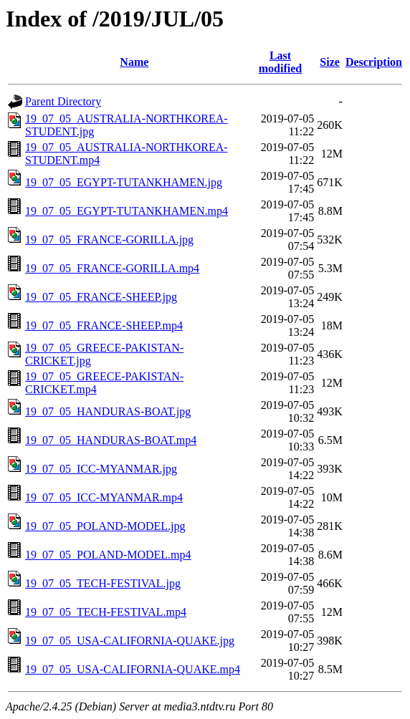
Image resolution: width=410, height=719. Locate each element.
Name (134, 62)
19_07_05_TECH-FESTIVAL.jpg (103, 583)
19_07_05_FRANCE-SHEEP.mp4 (104, 325)
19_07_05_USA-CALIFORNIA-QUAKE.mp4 (132, 669)
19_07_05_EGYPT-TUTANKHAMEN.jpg (123, 182)
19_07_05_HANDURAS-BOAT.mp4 (110, 440)
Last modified (280, 61)
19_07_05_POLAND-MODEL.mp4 (108, 555)
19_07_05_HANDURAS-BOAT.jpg (108, 411)
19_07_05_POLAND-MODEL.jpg (105, 526)
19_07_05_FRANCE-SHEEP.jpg (101, 297)
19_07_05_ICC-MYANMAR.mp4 (104, 497)
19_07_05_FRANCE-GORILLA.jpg (109, 239)
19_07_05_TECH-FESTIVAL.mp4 (105, 612)
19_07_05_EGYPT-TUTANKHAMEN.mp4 (126, 211)
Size (330, 62)
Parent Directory (63, 101)
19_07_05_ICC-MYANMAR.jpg (101, 469)
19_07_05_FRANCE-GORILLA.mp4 (112, 268)
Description (373, 62)
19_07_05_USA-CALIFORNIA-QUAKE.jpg (129, 640)
